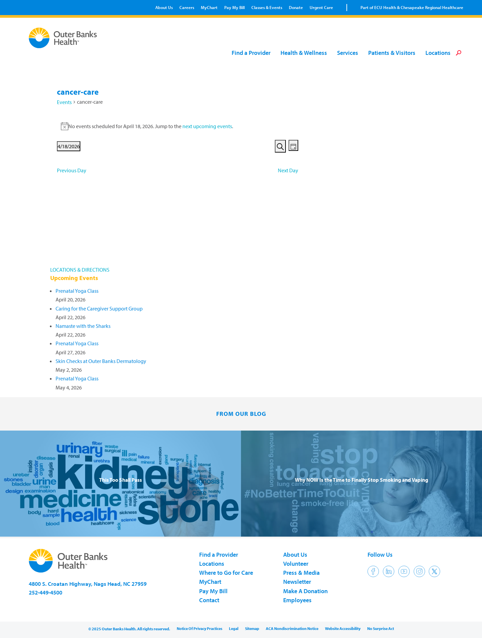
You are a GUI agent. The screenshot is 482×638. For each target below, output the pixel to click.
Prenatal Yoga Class (77, 290)
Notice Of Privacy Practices (199, 628)
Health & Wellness (303, 53)
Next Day (288, 170)
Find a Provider (251, 53)
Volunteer (295, 563)
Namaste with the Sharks (83, 326)
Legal (233, 628)
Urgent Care (321, 7)
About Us (164, 7)
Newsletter (297, 581)
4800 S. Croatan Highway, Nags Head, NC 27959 (88, 583)
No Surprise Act (380, 628)
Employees (297, 600)
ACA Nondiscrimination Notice (292, 628)
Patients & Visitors (391, 53)
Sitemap (252, 628)
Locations (438, 53)
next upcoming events (207, 126)
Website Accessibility (342, 628)
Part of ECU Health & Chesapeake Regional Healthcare (411, 7)
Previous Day (71, 170)
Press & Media (301, 572)
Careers (186, 7)
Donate (296, 7)
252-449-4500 (45, 592)
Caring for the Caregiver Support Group (99, 308)
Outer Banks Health (64, 38)
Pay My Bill (234, 7)
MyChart (209, 7)
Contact (209, 600)
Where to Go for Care (226, 572)
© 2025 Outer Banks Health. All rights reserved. (129, 628)
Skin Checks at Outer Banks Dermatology (101, 361)
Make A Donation (305, 591)
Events (64, 102)
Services (347, 53)
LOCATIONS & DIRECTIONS (79, 269)
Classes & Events (266, 7)
